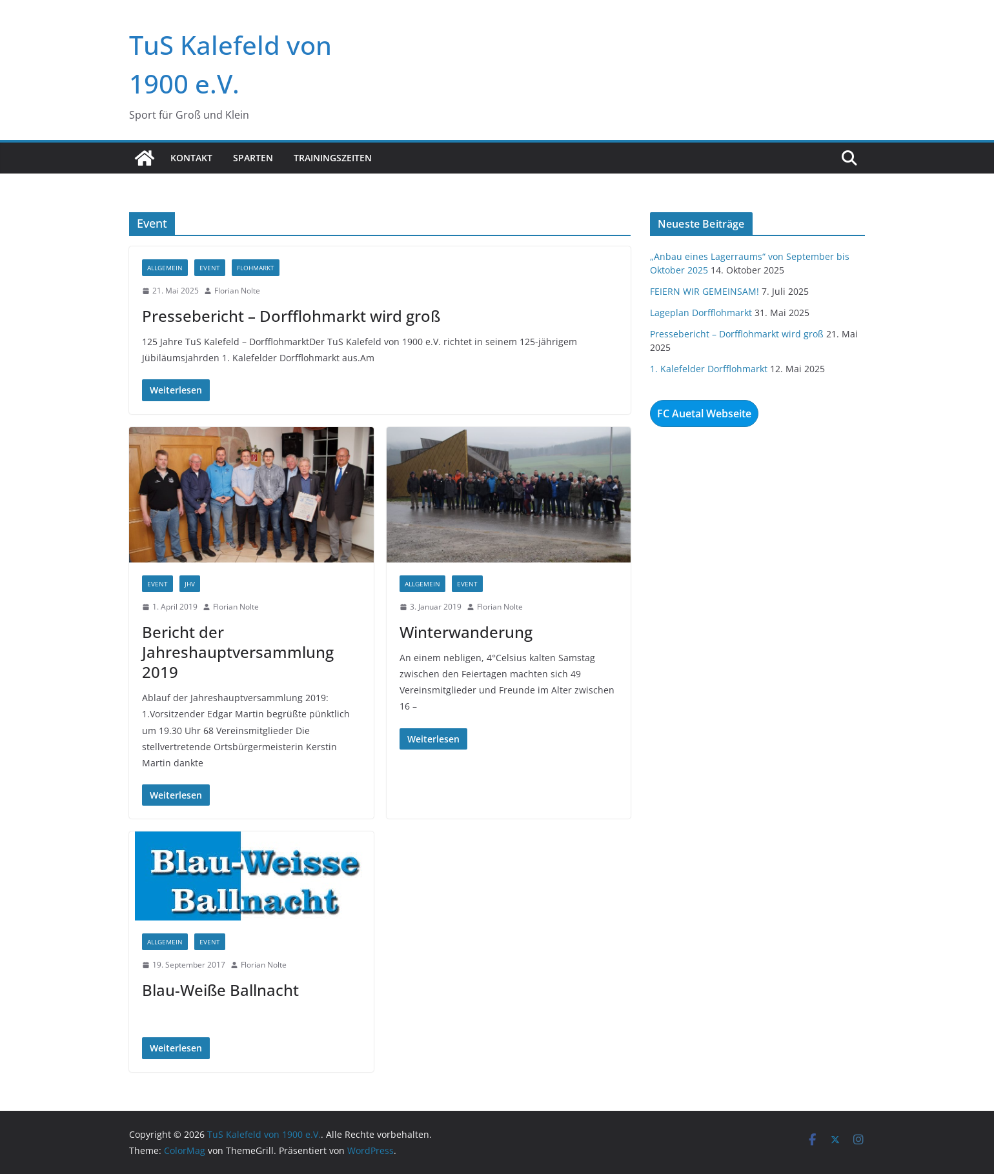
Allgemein (165, 267)
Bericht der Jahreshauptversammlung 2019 (238, 651)
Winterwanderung (466, 631)
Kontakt (191, 158)
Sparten (253, 158)
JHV (190, 583)
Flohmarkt (255, 267)
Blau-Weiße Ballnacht (220, 989)
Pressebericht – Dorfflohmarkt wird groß (291, 315)
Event (209, 267)
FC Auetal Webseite (704, 413)
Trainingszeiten (333, 158)
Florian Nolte (237, 290)
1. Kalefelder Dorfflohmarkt (708, 369)
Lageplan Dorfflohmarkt (701, 312)
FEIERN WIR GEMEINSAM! (704, 291)
